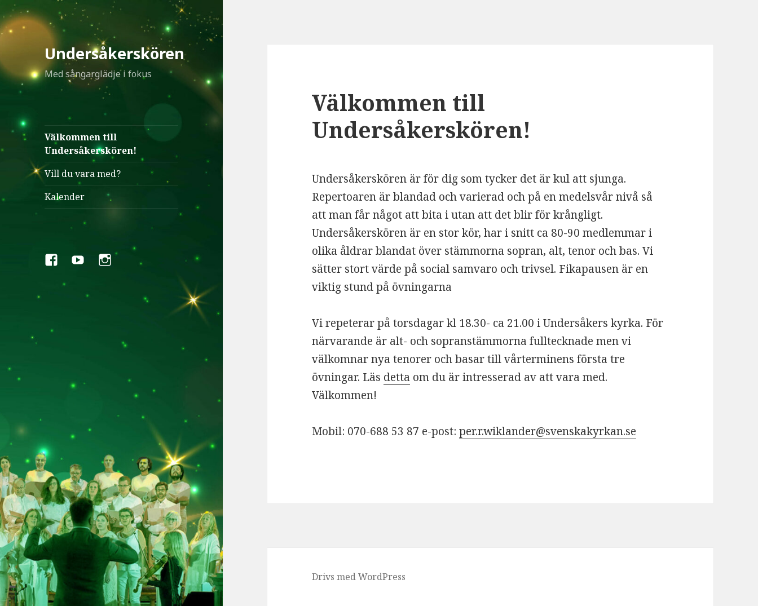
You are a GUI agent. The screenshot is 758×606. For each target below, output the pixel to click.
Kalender (65, 197)
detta (397, 377)
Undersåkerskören (114, 53)
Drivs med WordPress (359, 576)
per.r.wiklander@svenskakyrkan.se (547, 431)
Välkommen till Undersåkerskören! (90, 144)
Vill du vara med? (83, 173)
